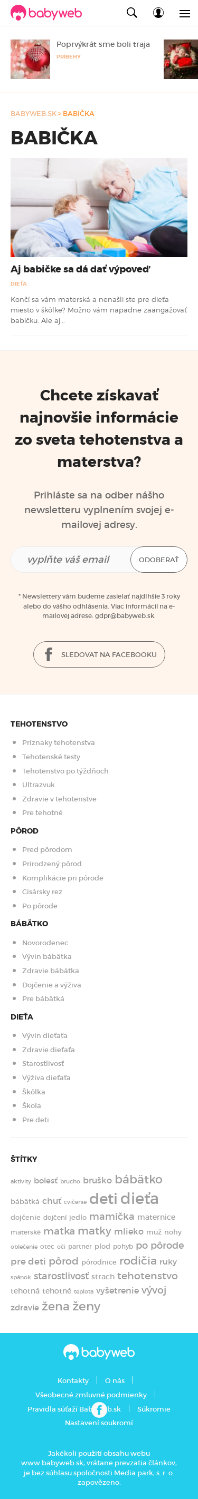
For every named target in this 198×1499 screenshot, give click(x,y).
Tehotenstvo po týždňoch (65, 771)
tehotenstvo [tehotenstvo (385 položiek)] (147, 1275)
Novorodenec (45, 942)
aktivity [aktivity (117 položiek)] (21, 1181)
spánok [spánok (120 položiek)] (21, 1277)
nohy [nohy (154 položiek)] (173, 1232)
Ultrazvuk (38, 784)
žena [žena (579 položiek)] (56, 1306)
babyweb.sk (33, 113)
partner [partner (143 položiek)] (80, 1246)
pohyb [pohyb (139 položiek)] (123, 1246)
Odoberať (159, 559)
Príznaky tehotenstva (58, 742)
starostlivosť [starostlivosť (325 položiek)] (61, 1276)
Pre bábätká (43, 998)
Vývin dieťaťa (45, 1035)
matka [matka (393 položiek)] (59, 1230)
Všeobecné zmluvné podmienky (91, 1394)
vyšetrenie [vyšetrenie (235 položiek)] (117, 1291)
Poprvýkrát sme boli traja (103, 44)
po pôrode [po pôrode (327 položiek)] (160, 1245)
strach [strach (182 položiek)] (103, 1276)
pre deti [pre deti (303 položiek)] (28, 1261)
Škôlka (33, 1091)
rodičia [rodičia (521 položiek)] (138, 1260)
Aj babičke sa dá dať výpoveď (80, 269)
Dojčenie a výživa (51, 985)
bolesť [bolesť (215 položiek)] (46, 1181)
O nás (115, 1380)
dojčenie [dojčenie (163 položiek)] (26, 1217)
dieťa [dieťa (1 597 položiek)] (139, 1198)
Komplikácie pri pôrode (62, 878)
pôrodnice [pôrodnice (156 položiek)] (99, 1262)
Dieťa (19, 283)
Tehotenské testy (51, 756)
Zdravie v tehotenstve (59, 799)
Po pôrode (40, 906)
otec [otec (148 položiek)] (47, 1246)
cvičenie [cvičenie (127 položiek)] (75, 1202)
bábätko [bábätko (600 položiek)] (139, 1179)
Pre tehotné (42, 812)
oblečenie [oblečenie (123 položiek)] (24, 1246)
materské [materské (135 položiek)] (26, 1232)
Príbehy (68, 56)
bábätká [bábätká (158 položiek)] (25, 1202)
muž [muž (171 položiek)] (154, 1232)
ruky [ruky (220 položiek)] (168, 1262)
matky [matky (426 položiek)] (94, 1230)
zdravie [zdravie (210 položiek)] (25, 1307)
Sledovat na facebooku (99, 655)
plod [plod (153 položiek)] (102, 1246)
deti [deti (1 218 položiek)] (103, 1199)
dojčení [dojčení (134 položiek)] (55, 1217)
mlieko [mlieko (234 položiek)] (129, 1232)
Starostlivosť (43, 1063)
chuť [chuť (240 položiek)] (51, 1201)
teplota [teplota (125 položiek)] (83, 1291)
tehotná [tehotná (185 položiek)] (25, 1291)
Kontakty (73, 1380)
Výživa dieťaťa (46, 1077)
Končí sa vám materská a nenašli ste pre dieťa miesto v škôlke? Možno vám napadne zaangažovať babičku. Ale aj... (99, 310)
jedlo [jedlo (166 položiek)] (78, 1217)
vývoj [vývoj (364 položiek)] (154, 1290)
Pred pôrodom (47, 849)
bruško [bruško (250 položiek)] (97, 1180)
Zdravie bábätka (50, 970)
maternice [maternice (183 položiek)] (156, 1217)
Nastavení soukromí (99, 1422)
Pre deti (35, 1119)
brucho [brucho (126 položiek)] (70, 1181)
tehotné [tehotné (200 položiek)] (56, 1291)
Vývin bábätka (47, 956)
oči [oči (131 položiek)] (61, 1246)
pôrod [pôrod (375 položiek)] (64, 1261)
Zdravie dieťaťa (48, 1049)
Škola (31, 1105)
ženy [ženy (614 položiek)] (86, 1306)
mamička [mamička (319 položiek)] (112, 1216)
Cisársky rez (42, 891)
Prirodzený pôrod (52, 863)
